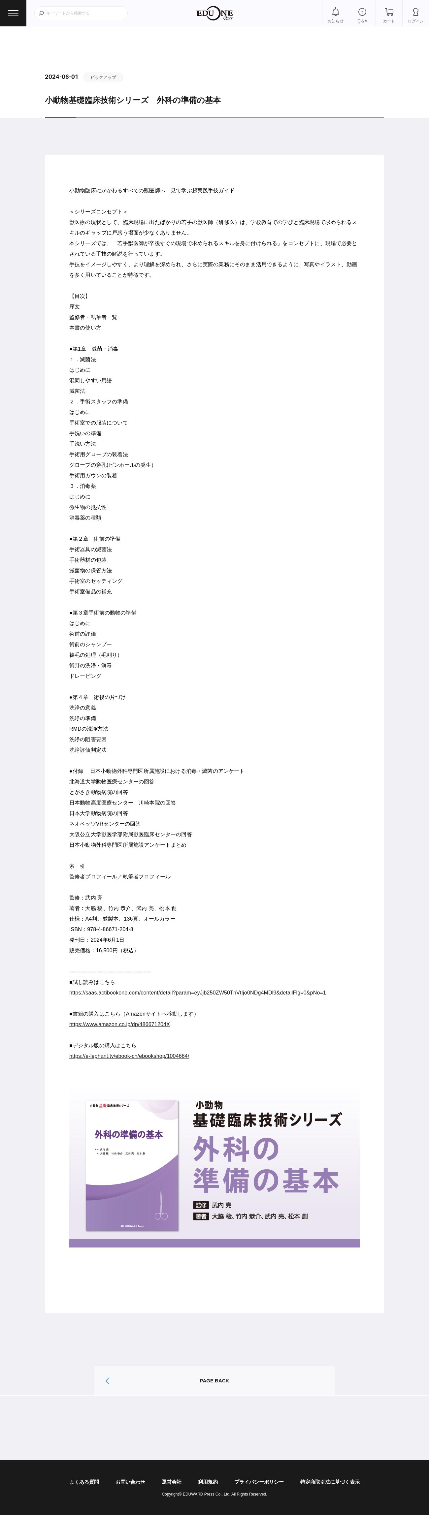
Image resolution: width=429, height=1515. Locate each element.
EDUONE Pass (214, 13)
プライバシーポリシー (259, 1482)
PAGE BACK (214, 1380)
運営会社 (172, 1482)
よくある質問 (84, 1482)
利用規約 (208, 1482)
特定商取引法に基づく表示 (330, 1482)
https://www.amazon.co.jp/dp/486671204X (119, 1024)
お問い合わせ (130, 1482)
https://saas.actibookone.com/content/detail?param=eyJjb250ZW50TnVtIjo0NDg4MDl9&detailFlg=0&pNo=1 (197, 992)
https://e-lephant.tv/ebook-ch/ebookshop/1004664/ (129, 1056)
